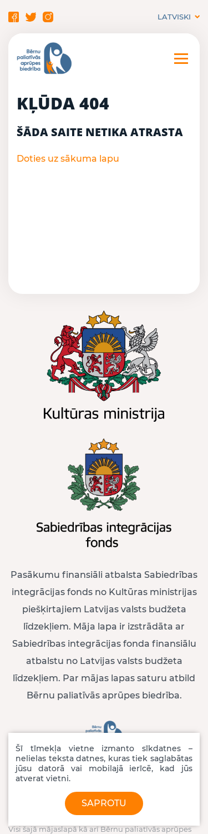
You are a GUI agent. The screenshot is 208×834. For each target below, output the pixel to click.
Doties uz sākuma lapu (68, 158)
